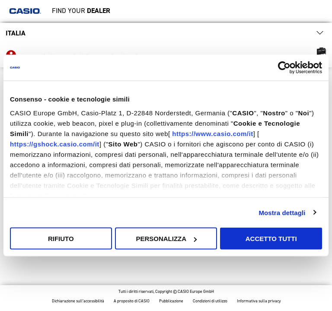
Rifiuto (61, 238)
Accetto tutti (271, 238)
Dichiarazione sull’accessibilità (78, 301)
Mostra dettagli (282, 212)
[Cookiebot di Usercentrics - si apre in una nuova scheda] (284, 67)
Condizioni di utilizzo (210, 301)
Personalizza (166, 238)
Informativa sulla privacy (259, 301)
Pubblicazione (171, 301)
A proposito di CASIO (132, 301)
